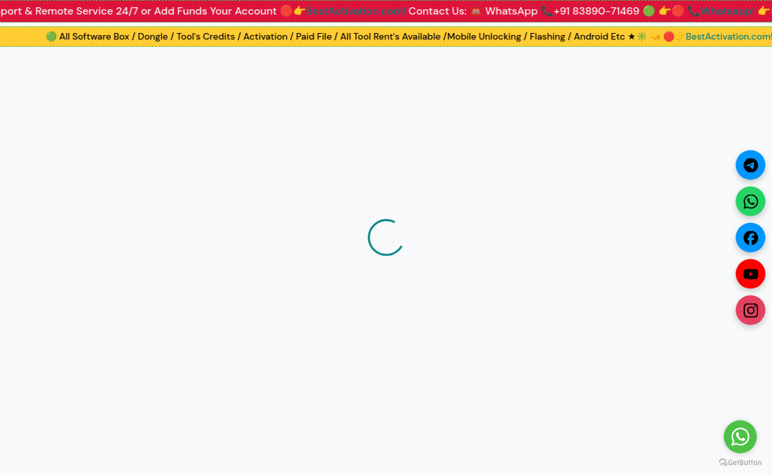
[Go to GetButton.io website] (740, 462)
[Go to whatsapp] (740, 436)
